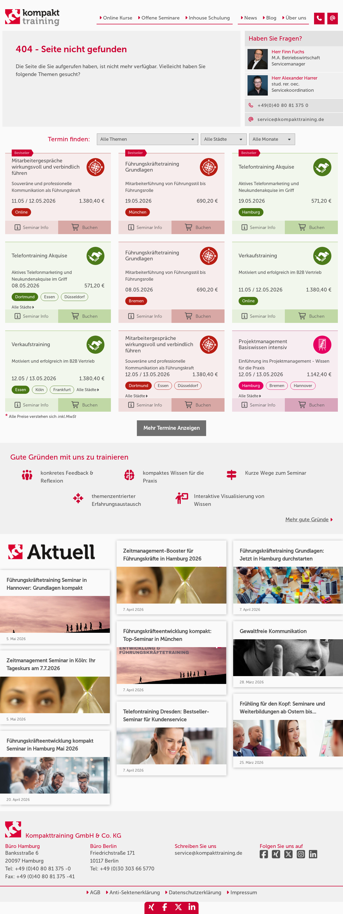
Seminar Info (31, 227)
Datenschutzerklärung (193, 892)
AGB (93, 892)
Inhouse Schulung (207, 18)
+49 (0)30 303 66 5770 (127, 869)
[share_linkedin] (192, 908)
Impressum (241, 892)
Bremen (136, 301)
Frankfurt (62, 389)
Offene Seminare (159, 18)
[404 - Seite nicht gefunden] (319, 18)
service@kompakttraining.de (208, 853)
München (137, 212)
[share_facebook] (165, 908)
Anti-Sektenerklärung (132, 892)
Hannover (303, 385)
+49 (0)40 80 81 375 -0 (43, 869)
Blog (269, 18)
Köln (39, 389)
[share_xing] (151, 908)
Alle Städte (23, 307)
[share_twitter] (178, 908)
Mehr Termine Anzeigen (171, 428)
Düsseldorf (74, 296)
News (248, 18)
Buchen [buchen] (84, 227)
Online (21, 212)
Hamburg (251, 212)
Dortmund (25, 296)
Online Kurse (115, 18)
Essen (49, 296)
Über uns (294, 18)
